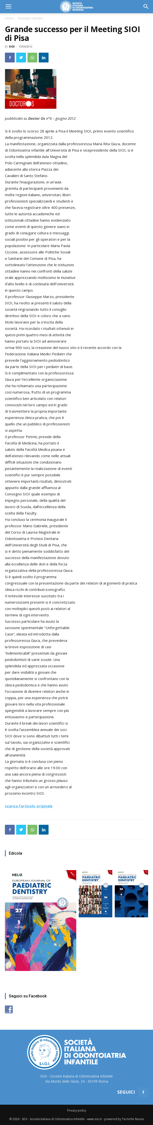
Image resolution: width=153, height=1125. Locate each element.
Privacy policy (76, 1110)
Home (9, 18)
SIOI (12, 46)
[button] (146, 6)
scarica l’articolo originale (28, 805)
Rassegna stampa (30, 18)
